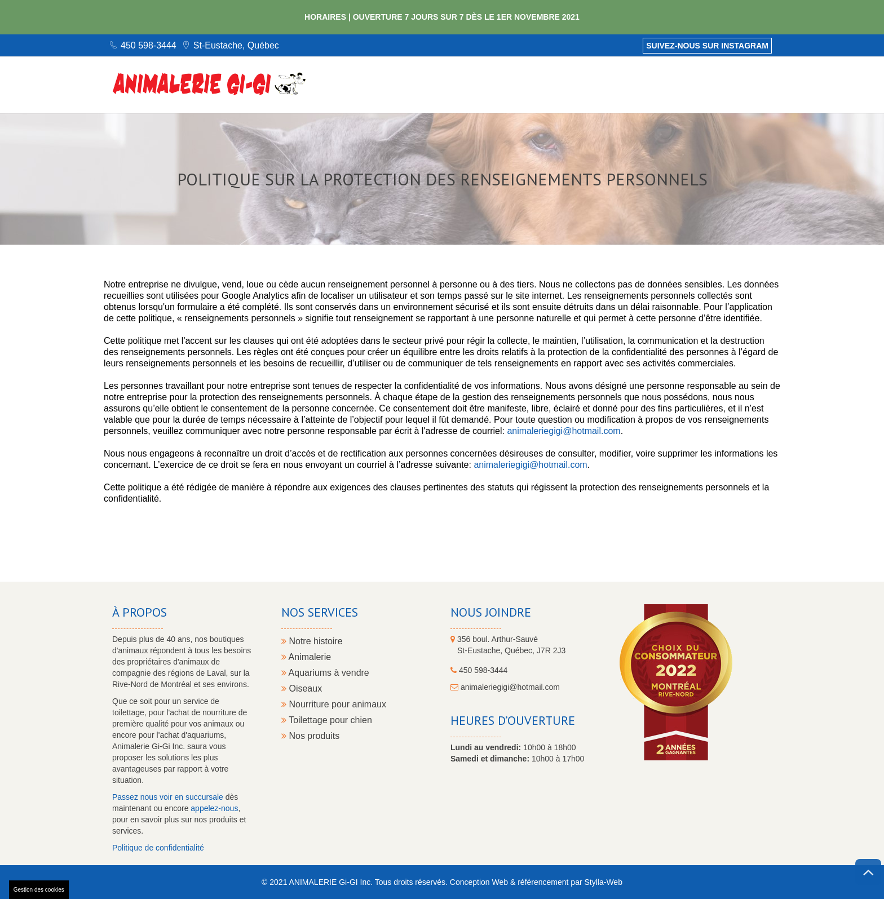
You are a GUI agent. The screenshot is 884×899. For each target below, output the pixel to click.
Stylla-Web (603, 882)
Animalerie (306, 657)
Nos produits (310, 736)
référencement (543, 882)
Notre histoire (312, 641)
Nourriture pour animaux (333, 704)
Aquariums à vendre (325, 672)
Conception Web (479, 882)
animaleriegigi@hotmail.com (563, 431)
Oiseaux (301, 688)
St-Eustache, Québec (236, 45)
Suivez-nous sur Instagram (707, 45)
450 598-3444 (148, 45)
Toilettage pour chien (326, 720)
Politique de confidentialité (158, 847)
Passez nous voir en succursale (167, 796)
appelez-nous (214, 808)
